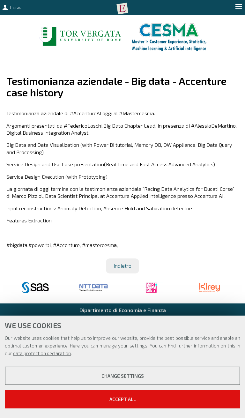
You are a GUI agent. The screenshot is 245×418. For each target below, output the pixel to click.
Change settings (122, 376)
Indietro (122, 266)
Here (75, 345)
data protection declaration (42, 353)
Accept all (122, 399)
